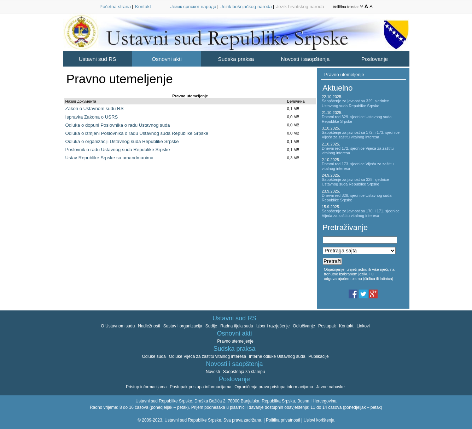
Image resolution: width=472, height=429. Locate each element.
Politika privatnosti (283, 420)
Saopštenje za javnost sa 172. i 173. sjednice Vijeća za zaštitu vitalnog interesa (361, 134)
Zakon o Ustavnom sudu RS (94, 108)
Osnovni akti (167, 59)
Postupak (327, 326)
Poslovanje (374, 59)
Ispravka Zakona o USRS (91, 117)
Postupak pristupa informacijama (200, 386)
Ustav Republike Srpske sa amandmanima (109, 157)
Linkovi (362, 326)
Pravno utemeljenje (344, 74)
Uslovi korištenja (318, 420)
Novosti (213, 371)
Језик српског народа (193, 6)
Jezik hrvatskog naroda (300, 6)
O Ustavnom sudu (118, 326)
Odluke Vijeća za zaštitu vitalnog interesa (208, 356)
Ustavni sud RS (97, 59)
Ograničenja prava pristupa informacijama (273, 386)
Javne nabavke (330, 386)
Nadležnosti (149, 326)
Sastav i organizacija (182, 326)
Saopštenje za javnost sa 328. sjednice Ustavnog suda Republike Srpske (355, 181)
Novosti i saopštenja (305, 59)
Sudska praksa (236, 59)
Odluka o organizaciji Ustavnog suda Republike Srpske (122, 141)
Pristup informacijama (146, 386)
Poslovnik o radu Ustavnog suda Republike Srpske (117, 149)
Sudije (211, 326)
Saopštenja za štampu (244, 371)
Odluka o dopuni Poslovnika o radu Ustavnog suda (117, 125)
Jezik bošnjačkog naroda (246, 6)
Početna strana (115, 6)
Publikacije (318, 356)
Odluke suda (153, 356)
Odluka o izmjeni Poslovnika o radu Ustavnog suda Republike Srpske (137, 133)
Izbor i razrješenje (273, 326)
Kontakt (143, 6)
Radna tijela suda (236, 326)
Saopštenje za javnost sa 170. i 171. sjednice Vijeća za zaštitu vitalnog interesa (361, 213)
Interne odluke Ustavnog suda (277, 356)
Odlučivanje (304, 326)
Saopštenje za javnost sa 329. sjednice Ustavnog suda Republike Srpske (355, 103)
